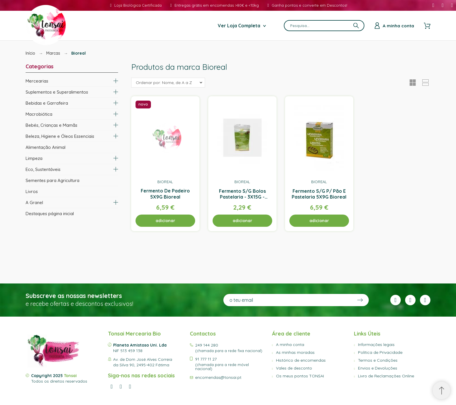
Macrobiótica (39, 114)
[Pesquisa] (324, 25)
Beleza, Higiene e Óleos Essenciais (60, 136)
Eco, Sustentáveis (43, 169)
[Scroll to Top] (441, 390)
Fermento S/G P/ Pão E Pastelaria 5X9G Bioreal (319, 194)
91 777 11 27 (206, 359)
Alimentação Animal (45, 147)
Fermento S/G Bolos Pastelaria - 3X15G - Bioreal (242, 197)
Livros (32, 191)
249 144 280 (206, 345)
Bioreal (165, 181)
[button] (413, 83)
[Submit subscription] (360, 300)
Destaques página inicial (50, 213)
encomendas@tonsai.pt (218, 377)
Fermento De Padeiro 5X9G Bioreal (165, 194)
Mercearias (37, 81)
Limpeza (34, 158)
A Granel (34, 202)
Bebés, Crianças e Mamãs (51, 125)
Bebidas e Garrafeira (47, 103)
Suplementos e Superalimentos (57, 92)
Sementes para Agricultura (52, 180)
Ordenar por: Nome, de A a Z (164, 82)
